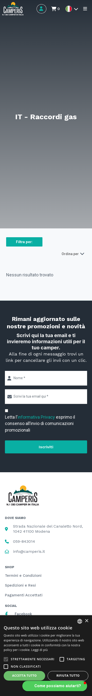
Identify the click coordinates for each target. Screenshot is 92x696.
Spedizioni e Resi (20, 585)
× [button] (86, 621)
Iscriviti (46, 447)
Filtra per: (24, 242)
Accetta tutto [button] (24, 675)
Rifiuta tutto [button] (68, 675)
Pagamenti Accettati (23, 595)
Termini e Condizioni (23, 575)
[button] (54, 686)
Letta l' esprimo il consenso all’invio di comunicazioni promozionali (40, 423)
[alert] (46, 655)
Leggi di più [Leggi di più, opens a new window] (39, 650)
